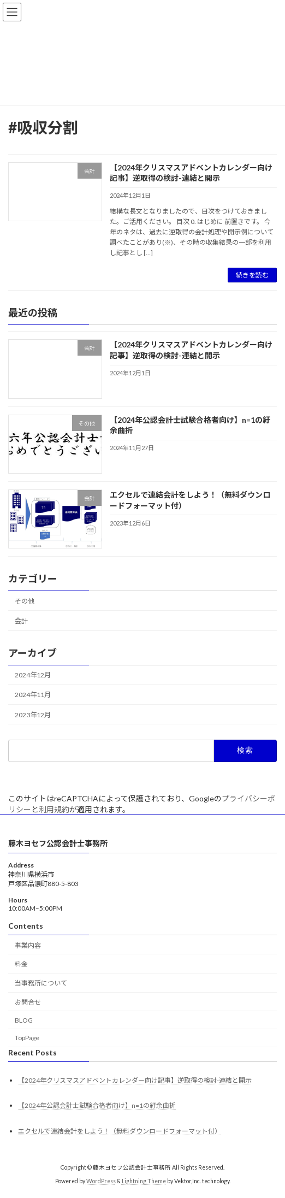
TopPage (27, 1038)
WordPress (101, 1181)
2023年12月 (33, 715)
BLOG (24, 1020)
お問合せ (28, 1002)
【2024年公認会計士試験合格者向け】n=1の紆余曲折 (97, 1105)
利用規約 (54, 809)
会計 (21, 621)
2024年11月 (33, 695)
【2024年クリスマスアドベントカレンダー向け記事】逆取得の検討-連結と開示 (191, 350)
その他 (24, 601)
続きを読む (252, 275)
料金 (21, 964)
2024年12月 (33, 675)
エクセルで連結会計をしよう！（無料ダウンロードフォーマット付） (119, 1131)
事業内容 (28, 945)
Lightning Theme (144, 1181)
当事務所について (41, 983)
